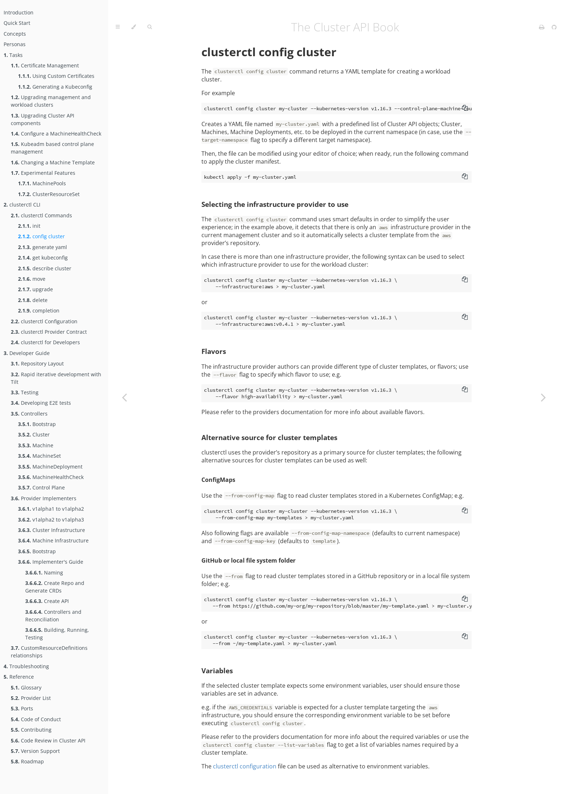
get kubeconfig (43, 257)
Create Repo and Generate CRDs (54, 587)
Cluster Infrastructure (51, 530)
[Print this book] (542, 27)
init (29, 225)
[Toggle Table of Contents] (117, 27)
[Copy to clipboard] (465, 108)
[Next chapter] (543, 397)
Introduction (19, 12)
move (31, 278)
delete (33, 300)
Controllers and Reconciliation (53, 615)
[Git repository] (554, 27)
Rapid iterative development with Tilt (56, 378)
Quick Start (17, 22)
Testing (25, 392)
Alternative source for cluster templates (269, 437)
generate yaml (42, 247)
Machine (35, 445)
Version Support (35, 751)
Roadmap (27, 761)
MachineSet (39, 455)
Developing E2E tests (41, 402)
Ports (22, 708)
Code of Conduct (36, 719)
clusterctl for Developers (45, 342)
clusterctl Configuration (44, 321)
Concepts (15, 33)
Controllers (29, 413)
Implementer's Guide (50, 561)
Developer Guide (27, 353)
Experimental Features (43, 172)
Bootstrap (37, 424)
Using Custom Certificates (56, 75)
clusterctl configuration (244, 766)
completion (38, 310)
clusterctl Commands (41, 215)
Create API (47, 601)
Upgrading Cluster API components (42, 119)
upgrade (35, 289)
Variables (217, 670)
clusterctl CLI (22, 204)
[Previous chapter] (124, 397)
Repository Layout (37, 363)
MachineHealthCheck (51, 477)
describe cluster (44, 268)
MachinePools (42, 183)
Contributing (31, 729)
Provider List (31, 698)
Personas (15, 44)
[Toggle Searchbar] (149, 27)
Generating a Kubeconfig (55, 86)
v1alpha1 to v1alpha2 (51, 508)
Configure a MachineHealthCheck (56, 133)
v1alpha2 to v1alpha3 (51, 519)
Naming (44, 572)
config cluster (41, 236)
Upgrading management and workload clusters (51, 101)
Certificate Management (45, 65)
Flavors (213, 351)
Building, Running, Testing (57, 633)
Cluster (34, 434)
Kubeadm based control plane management (52, 148)
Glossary (26, 687)
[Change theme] (133, 27)
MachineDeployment (50, 466)
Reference (19, 676)
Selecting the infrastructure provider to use (274, 204)
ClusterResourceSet (49, 194)
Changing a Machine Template (53, 162)
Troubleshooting (26, 666)
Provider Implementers (43, 498)
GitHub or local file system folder (248, 560)
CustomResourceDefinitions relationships (49, 651)
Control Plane (41, 487)
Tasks (13, 55)
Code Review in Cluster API (48, 740)
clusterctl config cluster (269, 51)
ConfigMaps (218, 480)
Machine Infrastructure (53, 540)
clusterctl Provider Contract (49, 331)
